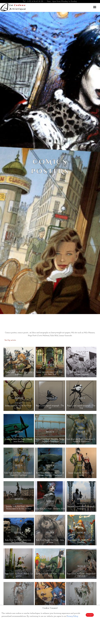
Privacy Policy (72, 616)
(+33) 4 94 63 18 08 (35, 1)
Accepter (90, 615)
